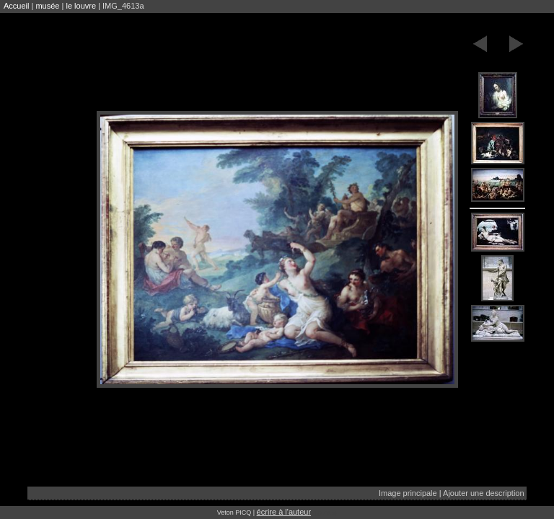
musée (47, 5)
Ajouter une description (483, 493)
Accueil (16, 5)
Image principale (408, 493)
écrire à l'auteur (284, 511)
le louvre (81, 5)
